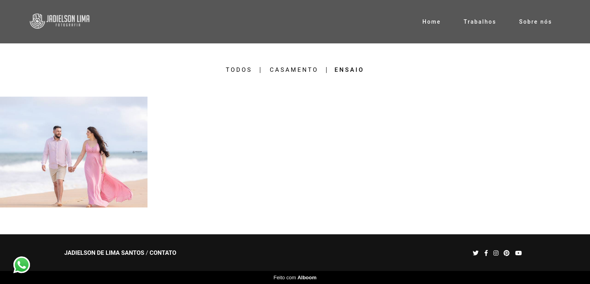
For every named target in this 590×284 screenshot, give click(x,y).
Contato (162, 253)
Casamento (294, 70)
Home (431, 22)
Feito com (294, 277)
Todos (239, 70)
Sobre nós (535, 22)
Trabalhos (480, 22)
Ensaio (349, 70)
